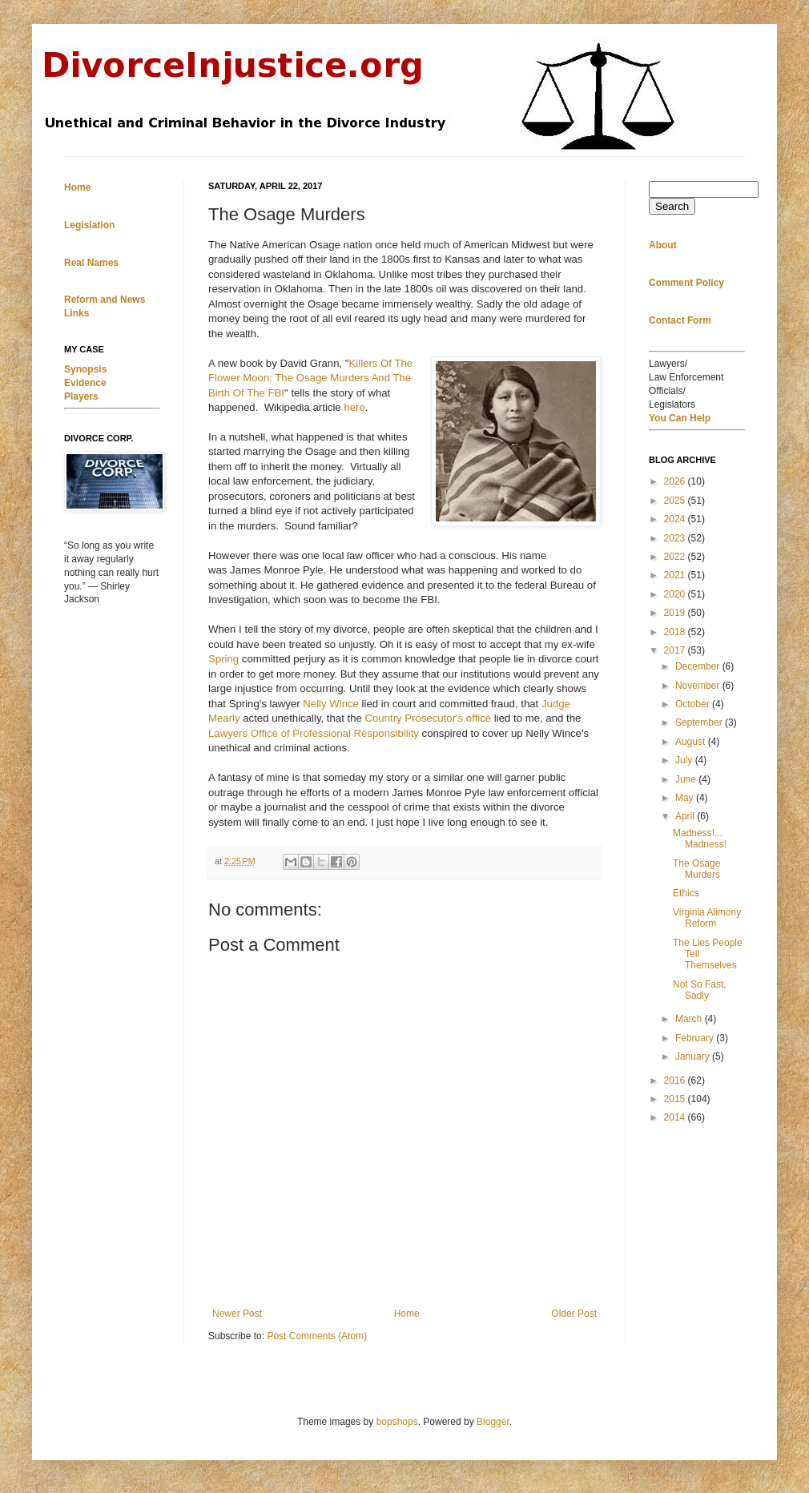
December (698, 666)
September (700, 722)
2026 (676, 481)
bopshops (397, 1421)
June (686, 779)
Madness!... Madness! (699, 838)
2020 (676, 594)
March (690, 1018)
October (693, 704)
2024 (676, 519)
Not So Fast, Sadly (699, 990)
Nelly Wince (331, 704)
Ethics (686, 893)
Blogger (493, 1421)
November (698, 685)
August (691, 741)
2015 (676, 1099)
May (685, 797)
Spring (223, 659)
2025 (676, 500)
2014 (676, 1117)
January (693, 1056)
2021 (676, 575)
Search (672, 206)
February (695, 1038)
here (354, 407)
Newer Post (237, 1313)
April (686, 816)
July (685, 760)
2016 (676, 1080)
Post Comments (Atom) (317, 1336)
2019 (676, 612)
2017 (676, 650)
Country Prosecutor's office (427, 718)
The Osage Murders (696, 869)
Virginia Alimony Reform (707, 918)
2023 (676, 538)
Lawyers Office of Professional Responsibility (313, 733)
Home (407, 1313)
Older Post (574, 1313)
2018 (676, 632)
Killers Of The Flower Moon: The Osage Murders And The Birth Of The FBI (310, 378)
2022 (676, 556)
